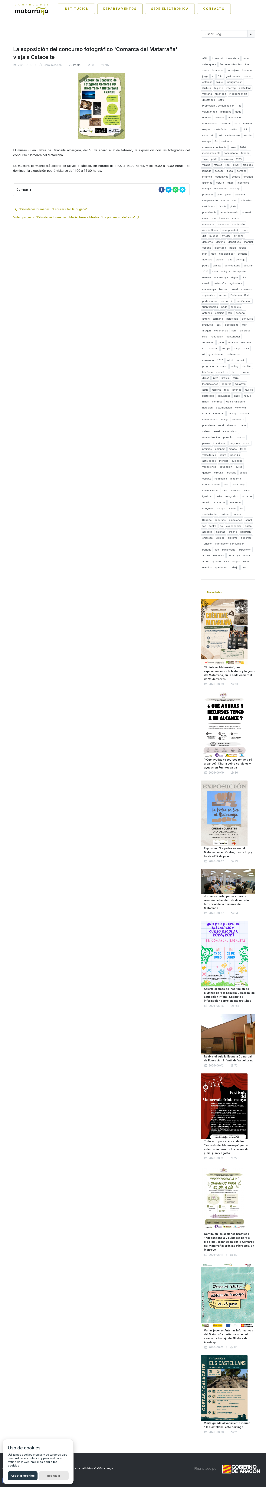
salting (234, 366)
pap (230, 259)
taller (243, 448)
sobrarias (246, 200)
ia (232, 301)
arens (205, 561)
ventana (207, 93)
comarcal (219, 502)
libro (234, 330)
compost (220, 448)
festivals (219, 117)
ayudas (226, 235)
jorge (205, 76)
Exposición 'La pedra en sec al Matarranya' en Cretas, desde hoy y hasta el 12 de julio (228, 852)
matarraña (220, 283)
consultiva (222, 372)
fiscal (230, 170)
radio (219, 496)
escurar (248, 265)
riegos (236, 561)
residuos (227, 141)
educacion (225, 466)
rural (221, 425)
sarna (205, 70)
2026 (205, 271)
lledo (246, 561)
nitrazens (225, 111)
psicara (244, 413)
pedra (205, 265)
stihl (230, 312)
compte (206, 478)
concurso (247, 318)
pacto (248, 525)
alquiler (220, 259)
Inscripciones (210, 383)
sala (226, 561)
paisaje (217, 265)
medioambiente (211, 152)
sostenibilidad (210, 490)
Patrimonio (221, 478)
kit (213, 76)
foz (204, 525)
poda (224, 306)
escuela (246, 342)
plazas (206, 443)
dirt (204, 235)
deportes (246, 537)
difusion (232, 425)
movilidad (218, 413)
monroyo (217, 401)
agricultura (235, 283)
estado (233, 448)
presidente (208, 425)
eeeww (206, 277)
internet (246, 212)
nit (203, 354)
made (238, 111)
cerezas (241, 170)
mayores (235, 443)
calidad (247, 123)
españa (206, 247)
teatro (212, 525)
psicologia (232, 318)
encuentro (238, 419)
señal (248, 519)
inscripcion (219, 443)
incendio (235, 454)
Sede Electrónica (173, 8)
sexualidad (224, 395)
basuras (224, 218)
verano (223, 294)
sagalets (236, 306)
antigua (225, 271)
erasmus (222, 366)
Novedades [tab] (214, 592)
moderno (235, 478)
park (246, 348)
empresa (207, 537)
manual (248, 241)
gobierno (207, 241)
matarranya (221, 277)
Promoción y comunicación (218, 105)
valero (206, 431)
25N (218, 324)
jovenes (236, 389)
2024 (243, 147)
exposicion (244, 549)
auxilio (206, 555)
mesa (243, 425)
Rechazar (54, 1475)
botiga (224, 419)
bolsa (232, 247)
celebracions (210, 419)
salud (230, 360)
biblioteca (220, 247)
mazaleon (208, 360)
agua (205, 389)
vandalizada (209, 514)
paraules (228, 437)
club (234, 200)
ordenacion (234, 354)
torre (236, 377)
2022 (239, 158)
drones (241, 437)
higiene (218, 87)
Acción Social (210, 229)
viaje (205, 158)
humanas (217, 70)
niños (205, 401)
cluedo (206, 283)
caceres (226, 383)
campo (221, 508)
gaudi (221, 342)
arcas (242, 247)
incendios (243, 182)
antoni (206, 318)
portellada (208, 395)
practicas (207, 194)
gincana (239, 235)
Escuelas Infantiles (231, 64)
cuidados (237, 460)
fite (247, 64)
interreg (231, 87)
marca (225, 200)
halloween (220, 188)
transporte (239, 271)
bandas (206, 549)
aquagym (240, 383)
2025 (220, 360)
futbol (230, 182)
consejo (240, 259)
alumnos (207, 182)
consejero (233, 70)
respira (206, 129)
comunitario (231, 152)
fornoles (236, 490)
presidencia (209, 212)
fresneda (220, 93)
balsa (246, 555)
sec (217, 549)
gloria (233, 206)
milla (205, 336)
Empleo (220, 537)
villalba (206, 164)
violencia (240, 407)
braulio (226, 377)
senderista (238, 223)
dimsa (205, 377)
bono (246, 58)
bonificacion (244, 301)
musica (249, 389)
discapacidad (230, 229)
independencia (238, 93)
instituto (234, 129)
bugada (213, 235)
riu (212, 135)
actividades (209, 460)
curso (224, 301)
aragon (206, 330)
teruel (234, 289)
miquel (247, 395)
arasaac (231, 472)
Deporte (207, 519)
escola (244, 472)
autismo (213, 348)
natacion (207, 407)
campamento (210, 200)
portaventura (210, 301)
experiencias (233, 525)
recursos (220, 519)
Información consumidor (229, 543)
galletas (220, 531)
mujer (205, 218)
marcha (216, 389)
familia (222, 206)
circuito (218, 472)
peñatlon (245, 531)
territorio (218, 318)
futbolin (240, 360)
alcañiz (206, 502)
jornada (206, 170)
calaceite (223, 223)
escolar (248, 135)
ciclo (245, 129)
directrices (208, 99)
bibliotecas (228, 549)
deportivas (234, 241)
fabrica (245, 152)
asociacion (234, 117)
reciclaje (235, 188)
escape (206, 141)
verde (244, 229)
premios (207, 448)
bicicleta (240, 194)
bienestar (218, 555)
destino (220, 241)
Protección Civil (240, 294)
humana (247, 70)
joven (228, 194)
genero (206, 472)
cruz (237, 123)
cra (244, 567)
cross (233, 147)
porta (214, 158)
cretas (247, 76)
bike (226, 484)
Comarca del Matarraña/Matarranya (91, 1468)
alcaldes (248, 164)
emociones (235, 519)
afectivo (246, 366)
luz (204, 348)
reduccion (217, 336)
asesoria (207, 531)
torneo (245, 372)
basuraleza (232, 58)
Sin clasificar (227, 253)
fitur (244, 324)
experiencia (221, 330)
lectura (220, 182)
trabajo (234, 567)
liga (227, 164)
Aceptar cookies (23, 1475)
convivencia (209, 123)
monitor (223, 460)
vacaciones (209, 466)
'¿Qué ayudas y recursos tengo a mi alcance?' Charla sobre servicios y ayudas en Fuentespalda (228, 763)
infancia (207, 176)
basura (223, 289)
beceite (219, 170)
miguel (219, 81)
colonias (207, 81)
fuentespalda (210, 306)
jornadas (247, 496)
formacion (208, 342)
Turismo (207, 543)
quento (216, 561)
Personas (225, 123)
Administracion (211, 437)
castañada (220, 129)
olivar (236, 164)
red (220, 135)
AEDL (205, 58)
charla (206, 413)
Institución (69, 8)
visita (215, 271)
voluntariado (209, 111)
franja (237, 348)
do (221, 525)
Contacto (222, 8)
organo (232, 531)
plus (244, 277)
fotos (235, 372)
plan (204, 253)
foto (220, 76)
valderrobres (232, 135)
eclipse (236, 176)
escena (240, 312)
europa (226, 348)
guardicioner (216, 354)
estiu (221, 99)
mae (213, 253)
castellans (245, 87)
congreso (208, 508)
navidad (224, 514)
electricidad (231, 324)
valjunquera (209, 64)
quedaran (221, 567)
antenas (207, 312)
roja (226, 389)
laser (247, 490)
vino (219, 194)
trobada (248, 176)
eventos (207, 567)
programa (208, 366)
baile (225, 490)
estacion (233, 342)
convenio (246, 289)
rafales (218, 164)
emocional (208, 223)
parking (232, 413)
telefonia (207, 372)
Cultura (206, 87)
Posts (76, 65)
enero (235, 218)
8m (216, 141)
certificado (208, 206)
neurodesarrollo (229, 212)
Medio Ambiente (235, 401)
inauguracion (234, 81)
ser (241, 508)
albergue (245, 330)
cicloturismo (230, 431)
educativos (221, 176)
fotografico (231, 496)
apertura (207, 259)
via (214, 218)
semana (242, 253)
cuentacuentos (211, 484)
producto (207, 324)
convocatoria (232, 265)
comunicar (235, 502)
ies (239, 105)
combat (237, 514)
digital (234, 277)
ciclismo (233, 537)
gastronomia (233, 76)
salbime (219, 312)
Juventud (217, 58)
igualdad (207, 496)
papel (237, 395)
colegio (206, 188)
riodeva (206, 117)
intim (215, 377)
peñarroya (234, 555)
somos (232, 508)
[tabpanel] (228, 1019)
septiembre (208, 294)
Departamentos (117, 8)
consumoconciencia (214, 147)
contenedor (233, 336)
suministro (227, 158)
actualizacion (224, 407)
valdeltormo (209, 454)
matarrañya (238, 484)
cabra (222, 454)
